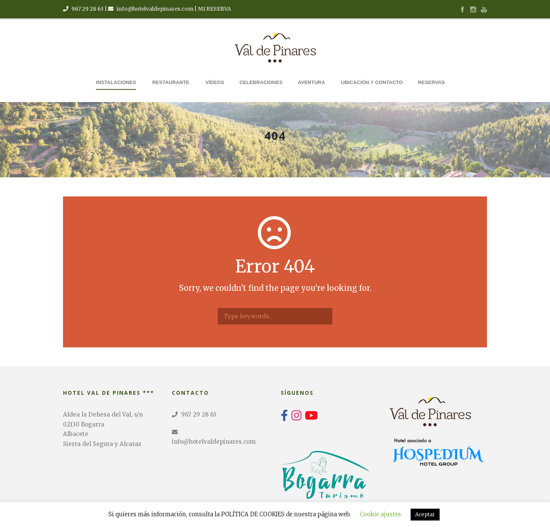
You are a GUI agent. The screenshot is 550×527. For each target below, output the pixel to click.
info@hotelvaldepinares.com (154, 8)
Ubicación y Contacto (372, 82)
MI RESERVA (214, 8)
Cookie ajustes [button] (380, 514)
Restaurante (170, 82)
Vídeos (214, 82)
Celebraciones (261, 82)
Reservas (431, 82)
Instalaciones (116, 82)
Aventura (311, 82)
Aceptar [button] (425, 514)
